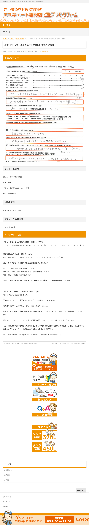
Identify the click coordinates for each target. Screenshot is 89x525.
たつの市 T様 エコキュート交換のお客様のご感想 (20, 344)
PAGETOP (81, 490)
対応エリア (6, 502)
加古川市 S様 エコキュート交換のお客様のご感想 (69, 344)
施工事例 (7, 475)
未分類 (6, 480)
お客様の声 (45, 51)
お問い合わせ (7, 497)
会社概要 (5, 507)
